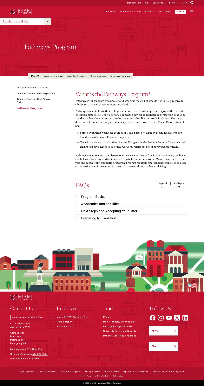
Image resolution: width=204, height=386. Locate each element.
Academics (111, 11)
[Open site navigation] (191, 11)
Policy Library (119, 376)
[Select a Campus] (32, 317)
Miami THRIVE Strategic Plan (72, 317)
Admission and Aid (130, 11)
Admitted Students (77, 76)
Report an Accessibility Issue (135, 372)
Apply (180, 11)
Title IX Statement (112, 372)
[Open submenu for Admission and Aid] (47, 21)
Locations (158, 2)
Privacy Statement (93, 372)
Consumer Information (48, 372)
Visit (146, 2)
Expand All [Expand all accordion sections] (162, 185)
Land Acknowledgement (71, 372)
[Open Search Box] (192, 3)
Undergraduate (98, 76)
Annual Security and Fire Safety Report (168, 372)
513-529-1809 (34, 349)
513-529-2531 (40, 354)
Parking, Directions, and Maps (119, 335)
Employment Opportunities (117, 326)
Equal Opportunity (27, 372)
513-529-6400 (32, 358)
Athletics (149, 11)
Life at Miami (164, 11)
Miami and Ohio (65, 326)
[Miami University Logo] (21, 11)
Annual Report (65, 321)
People (107, 317)
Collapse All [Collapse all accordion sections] (179, 185)
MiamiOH (36, 76)
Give (184, 2)
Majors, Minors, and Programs (119, 321)
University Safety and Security (119, 331)
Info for (172, 2)
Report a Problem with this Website (94, 376)
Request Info (134, 2)
